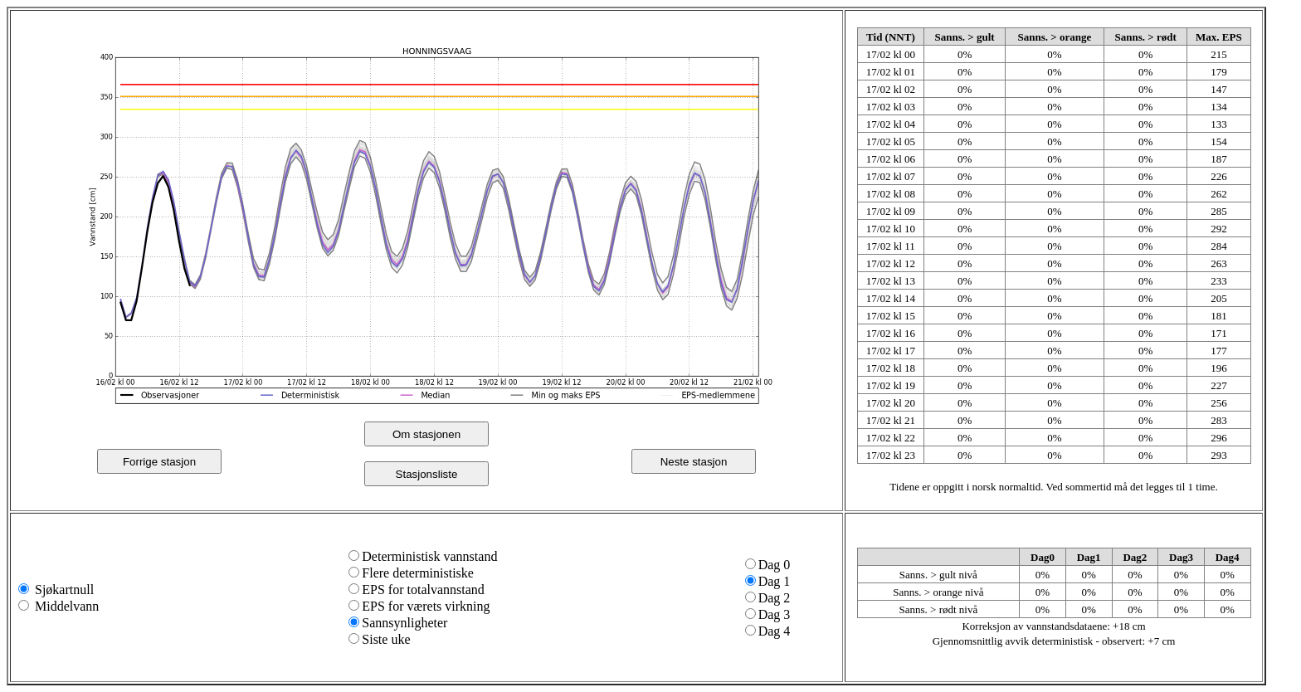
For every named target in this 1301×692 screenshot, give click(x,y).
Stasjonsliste (427, 474)
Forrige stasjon (159, 462)
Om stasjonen (426, 434)
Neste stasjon (694, 462)
